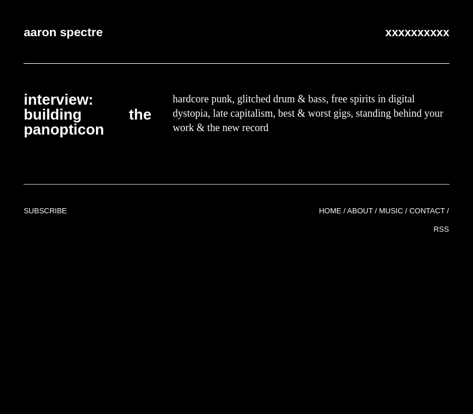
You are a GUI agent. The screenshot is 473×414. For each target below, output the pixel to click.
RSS (441, 229)
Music (391, 210)
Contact (427, 210)
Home (330, 210)
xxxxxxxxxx (417, 32)
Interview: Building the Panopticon (87, 114)
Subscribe (45, 210)
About (360, 210)
